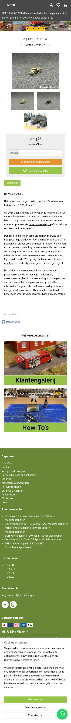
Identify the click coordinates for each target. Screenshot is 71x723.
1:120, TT (10, 569)
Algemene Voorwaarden (15, 482)
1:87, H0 (9, 573)
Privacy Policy (9, 494)
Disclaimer (7, 498)
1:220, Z (9, 576)
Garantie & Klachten (12, 490)
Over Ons (7, 463)
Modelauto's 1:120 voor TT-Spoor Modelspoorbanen (33, 539)
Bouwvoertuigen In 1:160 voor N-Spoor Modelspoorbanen (36, 524)
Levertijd (6, 478)
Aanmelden (10, 650)
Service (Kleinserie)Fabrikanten (19, 475)
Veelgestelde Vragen (13, 471)
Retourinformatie (11, 486)
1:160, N (9, 565)
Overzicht (12, 183)
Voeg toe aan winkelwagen (35, 161)
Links (4, 502)
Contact (6, 467)
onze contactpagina (40, 224)
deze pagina (15, 212)
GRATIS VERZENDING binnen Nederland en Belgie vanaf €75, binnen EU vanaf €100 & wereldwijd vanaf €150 (35, 15)
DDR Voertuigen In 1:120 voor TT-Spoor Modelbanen (33, 535)
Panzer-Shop (11, 322)
